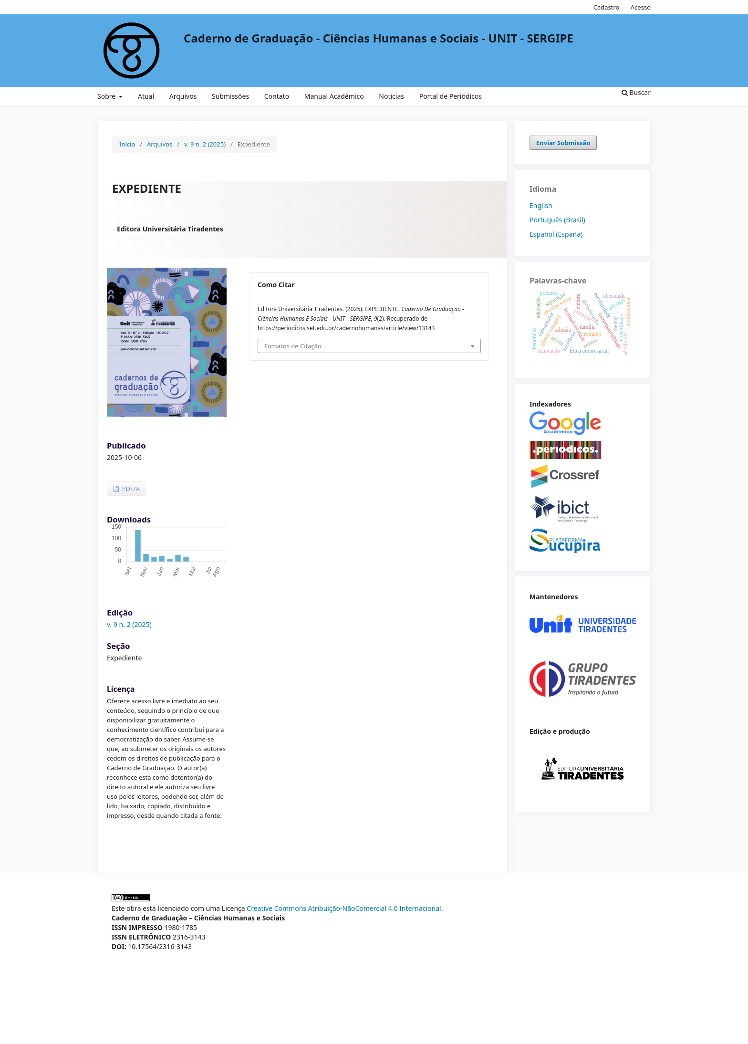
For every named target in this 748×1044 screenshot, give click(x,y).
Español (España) (556, 234)
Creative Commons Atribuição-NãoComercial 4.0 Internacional (344, 908)
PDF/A (130, 488)
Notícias (391, 96)
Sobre (107, 96)
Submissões (230, 96)
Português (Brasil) (557, 219)
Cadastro (606, 7)
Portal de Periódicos (450, 96)
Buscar (636, 92)
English (541, 205)
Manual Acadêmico (334, 96)
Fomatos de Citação (293, 346)
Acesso (641, 7)
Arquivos (183, 96)
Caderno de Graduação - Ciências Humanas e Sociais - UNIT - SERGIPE (378, 38)
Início (127, 144)
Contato (276, 96)
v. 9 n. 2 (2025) (205, 144)
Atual (146, 96)
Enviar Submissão (563, 142)
